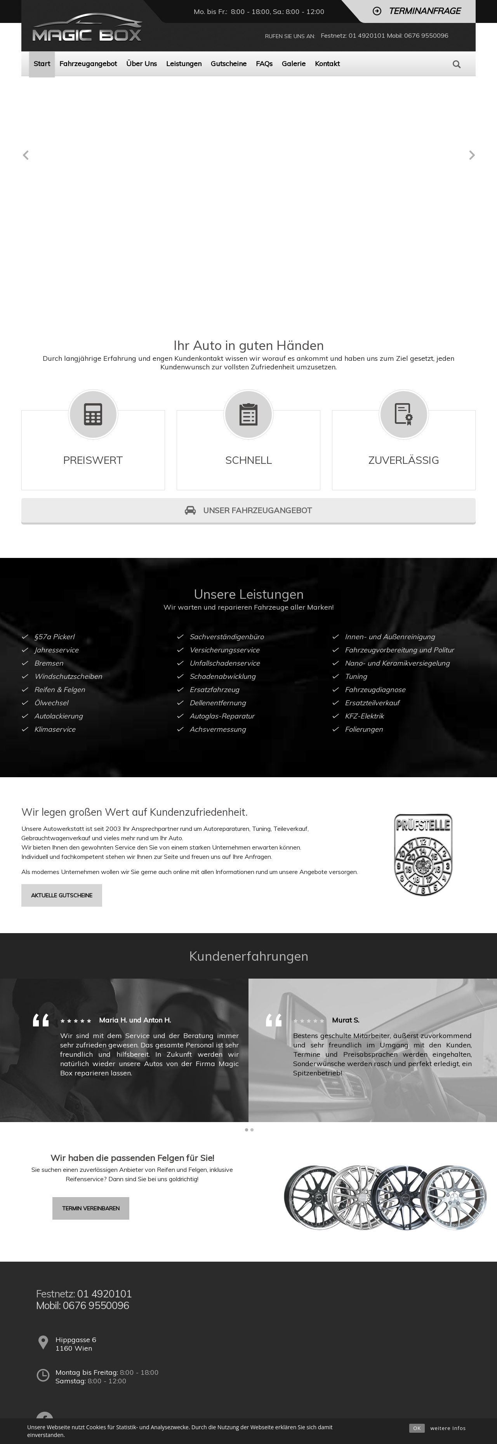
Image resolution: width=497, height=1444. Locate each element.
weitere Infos (448, 1428)
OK (417, 1428)
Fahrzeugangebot (88, 63)
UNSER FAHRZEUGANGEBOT (248, 479)
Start (42, 63)
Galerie (294, 63)
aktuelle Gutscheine (61, 864)
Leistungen (184, 63)
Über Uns (141, 63)
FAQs (264, 63)
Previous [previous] (25, 140)
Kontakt (327, 63)
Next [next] (472, 140)
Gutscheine (229, 63)
